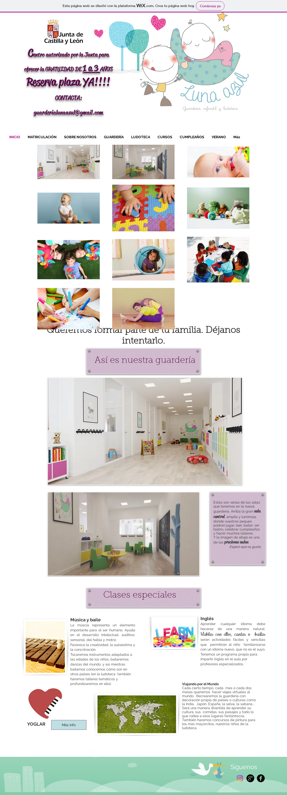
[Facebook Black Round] (261, 778)
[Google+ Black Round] (250, 778)
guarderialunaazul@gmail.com (68, 113)
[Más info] (69, 725)
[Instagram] (240, 778)
